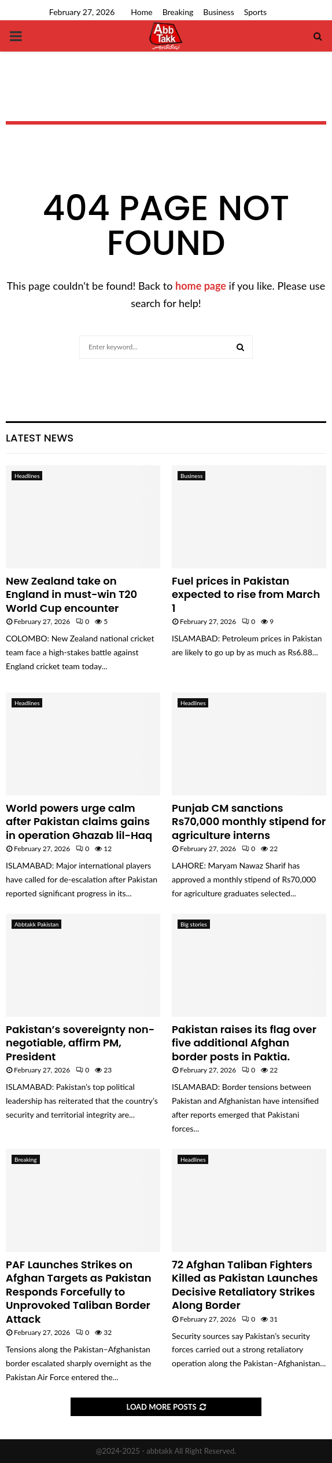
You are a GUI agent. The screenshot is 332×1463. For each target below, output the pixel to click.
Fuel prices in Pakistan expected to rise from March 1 (246, 594)
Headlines (26, 475)
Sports (255, 12)
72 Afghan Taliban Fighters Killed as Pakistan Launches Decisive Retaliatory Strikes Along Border (245, 1284)
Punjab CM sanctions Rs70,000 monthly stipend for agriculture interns (249, 821)
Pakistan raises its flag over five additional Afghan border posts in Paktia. (244, 1043)
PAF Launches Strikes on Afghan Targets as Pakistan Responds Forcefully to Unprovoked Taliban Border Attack (79, 1291)
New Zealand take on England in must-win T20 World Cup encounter (71, 594)
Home (141, 12)
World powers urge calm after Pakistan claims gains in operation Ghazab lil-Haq (79, 821)
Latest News (39, 437)
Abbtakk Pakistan (36, 924)
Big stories (193, 924)
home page (200, 285)
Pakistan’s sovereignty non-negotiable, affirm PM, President (80, 1043)
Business (218, 12)
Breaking (178, 12)
